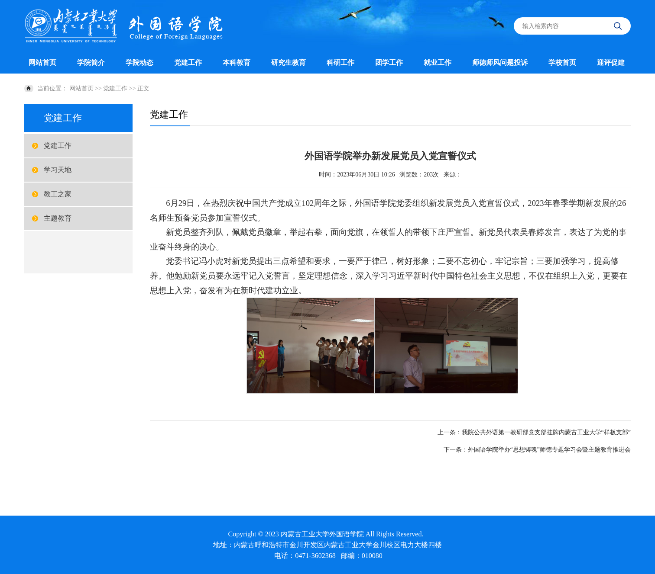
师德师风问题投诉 (500, 62)
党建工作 (188, 62)
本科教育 (236, 62)
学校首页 (562, 62)
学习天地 (57, 169)
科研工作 (340, 62)
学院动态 (139, 62)
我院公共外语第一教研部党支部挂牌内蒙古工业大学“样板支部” (546, 432)
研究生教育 (288, 62)
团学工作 (389, 62)
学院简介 (91, 62)
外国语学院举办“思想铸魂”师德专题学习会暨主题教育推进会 (549, 449)
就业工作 (437, 62)
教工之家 (57, 194)
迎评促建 (611, 62)
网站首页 (42, 62)
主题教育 (57, 218)
